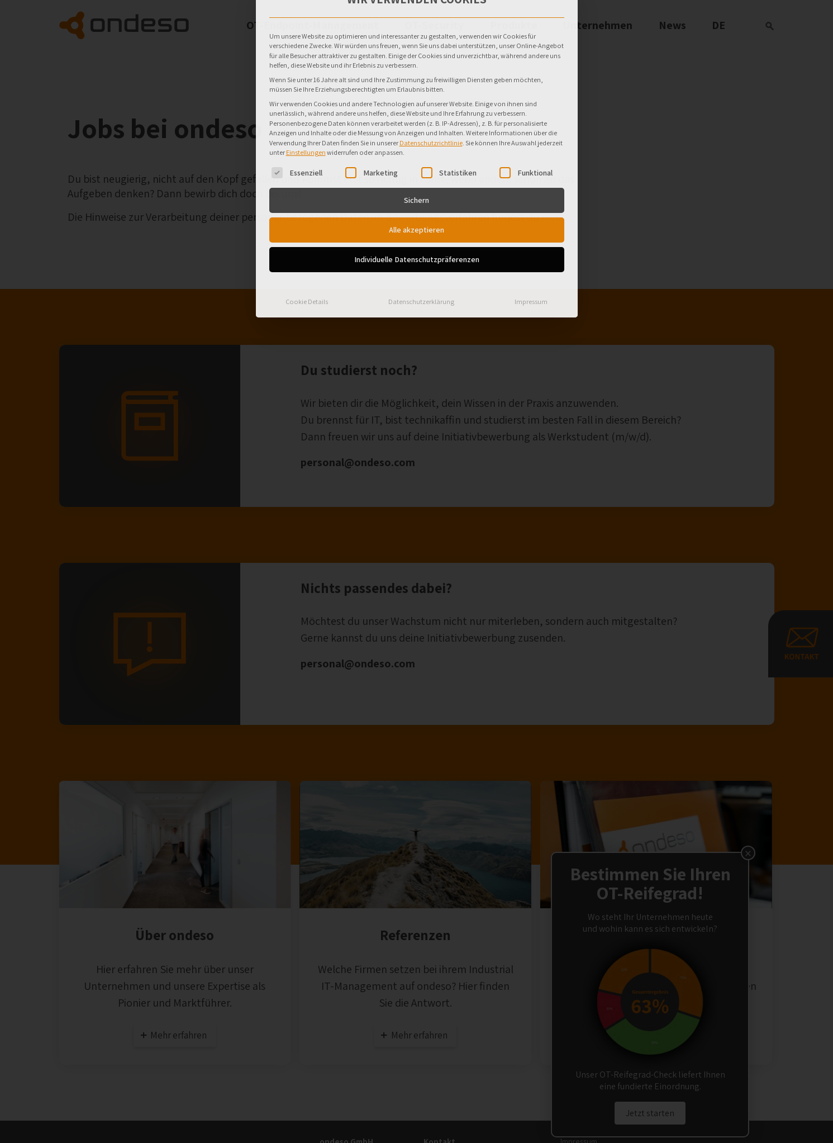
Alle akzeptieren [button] (416, 136)
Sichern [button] (416, 106)
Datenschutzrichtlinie (431, 49)
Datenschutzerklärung (421, 207)
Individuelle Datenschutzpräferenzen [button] (416, 165)
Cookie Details (306, 207)
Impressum (531, 207)
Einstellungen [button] (306, 59)
